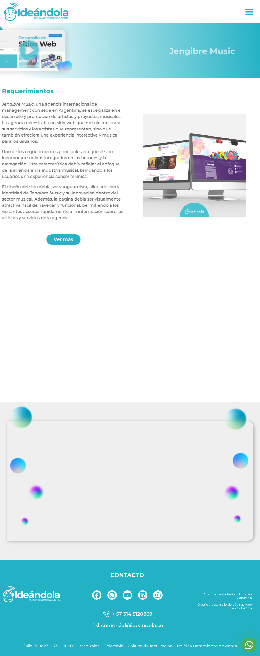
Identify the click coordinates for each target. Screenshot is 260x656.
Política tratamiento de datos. (207, 646)
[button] (249, 12)
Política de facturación (150, 646)
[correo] (127, 625)
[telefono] (127, 614)
